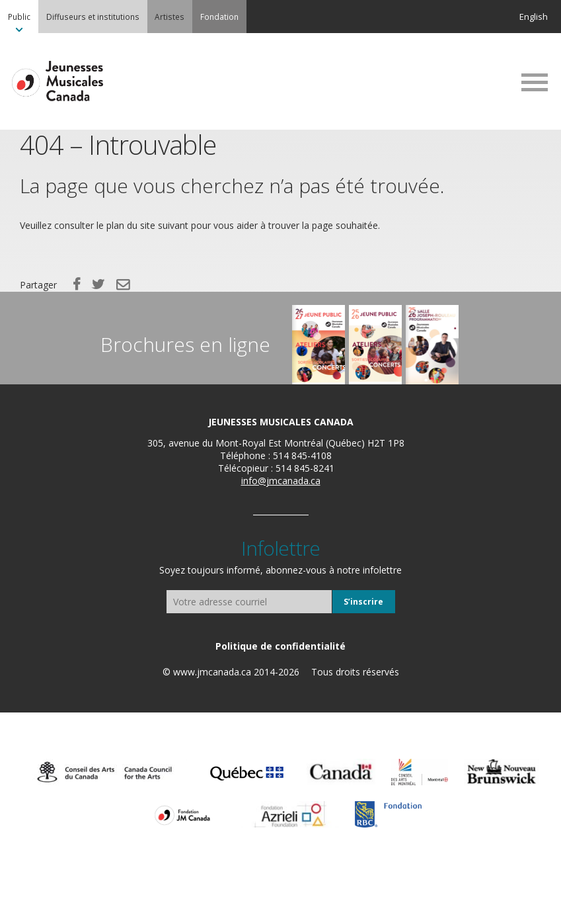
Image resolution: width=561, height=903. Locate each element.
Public (19, 16)
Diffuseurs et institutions (92, 16)
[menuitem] (19, 16)
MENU (534, 82)
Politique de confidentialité (280, 646)
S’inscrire (363, 601)
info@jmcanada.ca (280, 480)
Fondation (219, 16)
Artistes (169, 16)
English (533, 16)
